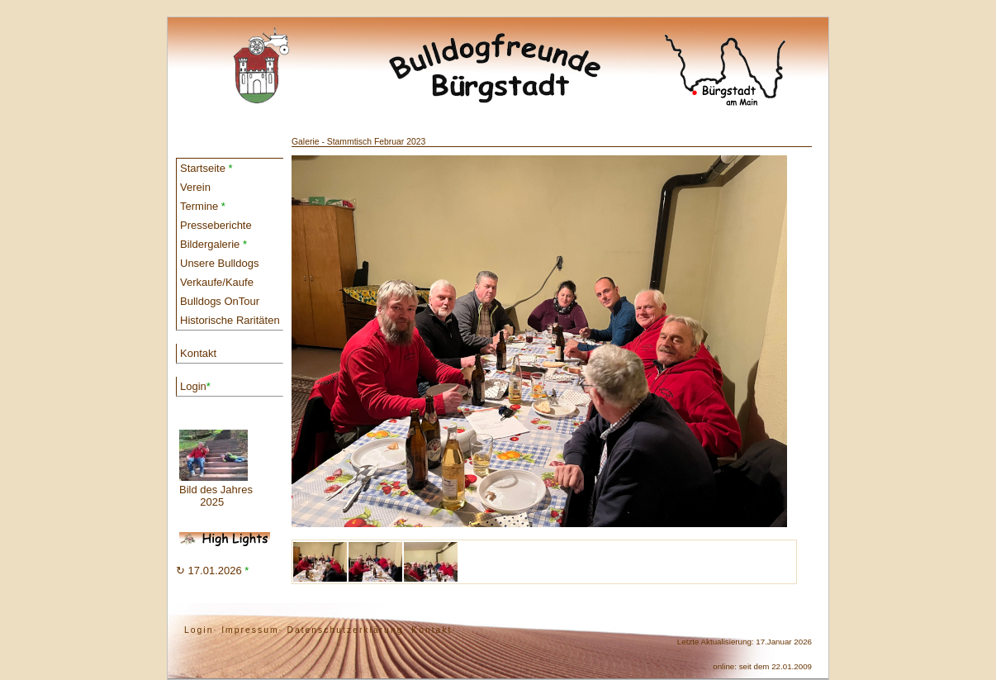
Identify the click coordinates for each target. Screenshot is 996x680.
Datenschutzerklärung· (347, 630)
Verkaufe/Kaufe (217, 282)
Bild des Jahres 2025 (216, 469)
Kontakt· (433, 630)
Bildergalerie (213, 244)
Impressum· (251, 630)
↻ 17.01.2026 (212, 570)
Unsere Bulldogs (219, 263)
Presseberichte (216, 225)
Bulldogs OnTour (219, 301)
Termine (202, 206)
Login (195, 386)
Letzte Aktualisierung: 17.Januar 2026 (744, 641)
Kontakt (198, 353)
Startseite (206, 168)
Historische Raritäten (230, 320)
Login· (200, 630)
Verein (195, 187)
